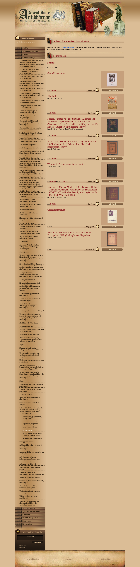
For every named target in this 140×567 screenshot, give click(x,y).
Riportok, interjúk (25, 394)
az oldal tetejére (33, 559)
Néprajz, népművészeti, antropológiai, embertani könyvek (31, 349)
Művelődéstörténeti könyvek (29, 334)
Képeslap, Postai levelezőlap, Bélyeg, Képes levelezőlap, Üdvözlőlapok (29, 247)
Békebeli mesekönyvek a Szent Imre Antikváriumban (31, 89)
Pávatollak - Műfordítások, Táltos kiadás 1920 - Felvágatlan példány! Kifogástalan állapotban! (69, 233)
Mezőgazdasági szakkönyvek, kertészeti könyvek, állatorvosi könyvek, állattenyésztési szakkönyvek (30, 317)
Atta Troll (51, 96)
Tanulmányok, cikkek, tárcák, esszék (29, 468)
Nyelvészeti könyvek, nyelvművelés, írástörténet (31, 361)
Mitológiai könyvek (26, 326)
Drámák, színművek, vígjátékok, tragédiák (30, 423)
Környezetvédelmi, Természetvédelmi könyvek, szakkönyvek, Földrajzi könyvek (30, 274)
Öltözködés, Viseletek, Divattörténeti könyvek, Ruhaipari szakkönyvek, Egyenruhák (31, 367)
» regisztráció (21, 547)
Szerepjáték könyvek (26, 442)
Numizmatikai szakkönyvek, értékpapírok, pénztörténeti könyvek (29, 355)
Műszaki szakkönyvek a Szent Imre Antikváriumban (31, 330)
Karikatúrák (23, 242)
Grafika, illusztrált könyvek (29, 191)
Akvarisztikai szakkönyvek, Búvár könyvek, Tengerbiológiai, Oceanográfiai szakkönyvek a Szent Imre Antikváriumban (31, 63)
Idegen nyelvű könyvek (27, 223)
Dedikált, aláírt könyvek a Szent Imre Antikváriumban (30, 134)
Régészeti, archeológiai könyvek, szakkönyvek (30, 390)
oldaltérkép (105, 559)
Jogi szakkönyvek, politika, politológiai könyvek (28, 237)
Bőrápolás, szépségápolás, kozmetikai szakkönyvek (28, 112)
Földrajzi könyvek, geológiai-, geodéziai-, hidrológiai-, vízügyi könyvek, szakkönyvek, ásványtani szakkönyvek (31, 164)
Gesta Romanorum (56, 73)
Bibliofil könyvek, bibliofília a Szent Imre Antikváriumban (31, 101)
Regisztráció (27, 524)
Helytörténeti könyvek (27, 210)
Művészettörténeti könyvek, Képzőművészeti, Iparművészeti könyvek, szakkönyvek (30, 339)
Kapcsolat (26, 515)
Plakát (21, 381)
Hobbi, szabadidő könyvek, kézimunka (28, 214)
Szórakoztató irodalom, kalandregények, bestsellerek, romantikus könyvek (29, 459)
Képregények (24, 252)
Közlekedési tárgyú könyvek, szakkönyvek (29, 294)
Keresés (25, 54)
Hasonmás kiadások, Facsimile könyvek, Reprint (30, 205)
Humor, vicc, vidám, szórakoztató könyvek (31, 219)
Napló (21, 345)
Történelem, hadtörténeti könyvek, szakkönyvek (31, 482)
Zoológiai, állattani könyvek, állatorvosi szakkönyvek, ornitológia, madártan (29, 503)
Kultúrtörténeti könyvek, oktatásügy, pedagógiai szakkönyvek (28, 306)
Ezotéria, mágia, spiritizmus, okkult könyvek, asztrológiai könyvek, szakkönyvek (31, 153)
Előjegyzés (26, 521)
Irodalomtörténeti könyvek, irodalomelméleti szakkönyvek (30, 232)
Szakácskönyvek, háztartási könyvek (29, 404)
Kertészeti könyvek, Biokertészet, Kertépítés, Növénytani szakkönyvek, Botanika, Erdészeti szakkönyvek (31, 258)
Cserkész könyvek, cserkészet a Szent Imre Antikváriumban (30, 129)
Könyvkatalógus (28, 58)
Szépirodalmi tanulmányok (32, 438)
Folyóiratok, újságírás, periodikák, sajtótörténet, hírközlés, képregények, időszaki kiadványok (31, 172)
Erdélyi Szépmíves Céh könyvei (30, 148)
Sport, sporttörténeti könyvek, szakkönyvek (29, 398)
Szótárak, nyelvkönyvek (27, 464)
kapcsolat (69, 559)
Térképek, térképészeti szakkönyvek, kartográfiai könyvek (31, 473)
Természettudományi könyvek (29, 477)
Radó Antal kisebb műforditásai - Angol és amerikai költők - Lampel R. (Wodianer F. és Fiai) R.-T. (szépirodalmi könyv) (71, 144)
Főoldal (25, 48)
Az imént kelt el (28, 508)
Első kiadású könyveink (27, 145)
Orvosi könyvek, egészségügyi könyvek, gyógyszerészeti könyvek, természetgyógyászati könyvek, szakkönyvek (31, 375)
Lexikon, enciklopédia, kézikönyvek (31, 311)
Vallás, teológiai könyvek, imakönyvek (28, 497)
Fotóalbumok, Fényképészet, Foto (31, 177)
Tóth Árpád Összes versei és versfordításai (67, 164)
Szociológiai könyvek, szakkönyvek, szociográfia (31, 453)
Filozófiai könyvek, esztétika (29, 158)
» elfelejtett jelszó (22, 545)
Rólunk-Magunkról (30, 518)
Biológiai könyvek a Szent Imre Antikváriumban (30, 106)
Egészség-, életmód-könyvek (29, 138)
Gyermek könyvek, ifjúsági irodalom (28, 195)
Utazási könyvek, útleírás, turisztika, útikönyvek (28, 487)
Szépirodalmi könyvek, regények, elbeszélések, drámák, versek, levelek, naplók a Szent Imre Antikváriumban (31, 410)
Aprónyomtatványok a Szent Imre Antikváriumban (31, 77)
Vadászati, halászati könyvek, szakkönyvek (29, 492)
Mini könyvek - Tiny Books (28, 323)
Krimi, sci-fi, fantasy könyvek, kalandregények (29, 300)
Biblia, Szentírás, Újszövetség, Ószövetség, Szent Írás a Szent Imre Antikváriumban (31, 95)
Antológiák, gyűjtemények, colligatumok (32, 417)
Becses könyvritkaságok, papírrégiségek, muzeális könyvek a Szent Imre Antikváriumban (31, 83)
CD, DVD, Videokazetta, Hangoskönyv (27, 117)
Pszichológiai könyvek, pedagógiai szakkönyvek (31, 385)
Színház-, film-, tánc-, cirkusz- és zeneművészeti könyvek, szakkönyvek (30, 447)
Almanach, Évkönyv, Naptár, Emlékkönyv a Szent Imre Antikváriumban (29, 71)
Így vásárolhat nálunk (31, 511)
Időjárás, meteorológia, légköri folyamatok (30, 227)
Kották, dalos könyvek (27, 280)
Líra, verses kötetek (30, 427)
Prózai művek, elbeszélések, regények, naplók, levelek (32, 434)
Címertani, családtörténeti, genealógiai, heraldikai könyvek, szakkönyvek (30, 123)
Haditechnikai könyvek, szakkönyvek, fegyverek (27, 200)
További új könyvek (30, 51)
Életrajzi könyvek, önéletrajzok (30, 141)
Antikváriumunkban (67, 47)
